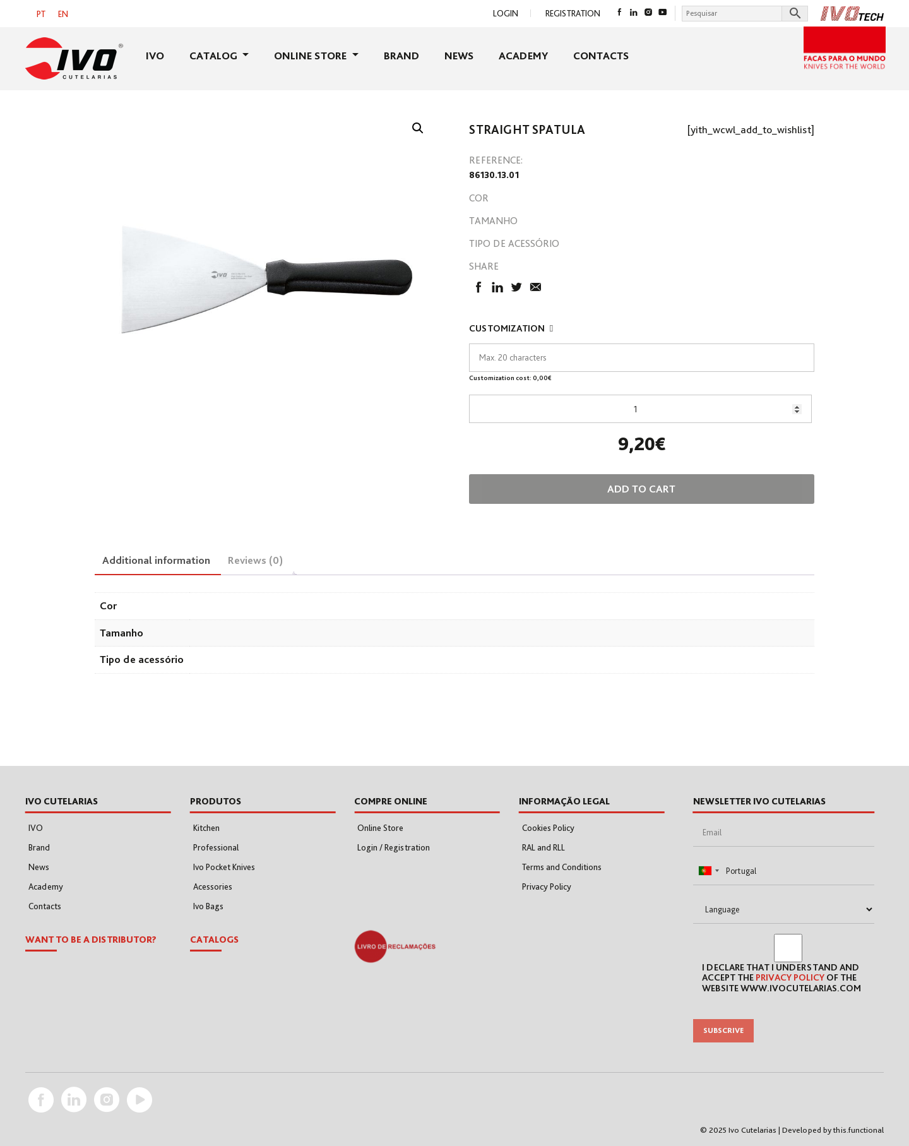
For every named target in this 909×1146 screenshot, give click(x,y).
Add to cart (641, 488)
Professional (216, 847)
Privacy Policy (546, 886)
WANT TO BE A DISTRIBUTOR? (91, 939)
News (458, 55)
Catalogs (214, 939)
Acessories (212, 886)
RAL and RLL (543, 847)
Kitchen (206, 828)
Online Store (311, 55)
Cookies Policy (548, 828)
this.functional (858, 1130)
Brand (401, 55)
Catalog (214, 55)
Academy (523, 55)
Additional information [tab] (156, 560)
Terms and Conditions (562, 867)
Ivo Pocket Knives (224, 867)
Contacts (601, 55)
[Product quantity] (640, 409)
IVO (155, 55)
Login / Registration (393, 847)
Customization (512, 328)
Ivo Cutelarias (752, 1130)
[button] (418, 128)
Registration (572, 13)
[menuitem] (41, 13)
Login (505, 13)
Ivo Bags (208, 906)
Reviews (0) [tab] (255, 560)
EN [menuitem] (63, 14)
